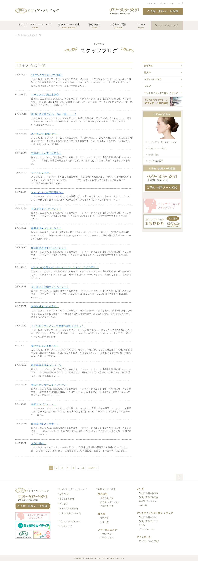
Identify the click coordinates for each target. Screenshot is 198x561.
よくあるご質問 (156, 161)
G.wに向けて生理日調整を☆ (47, 192)
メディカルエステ (153, 79)
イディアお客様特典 (69, 509)
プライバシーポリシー (158, 3)
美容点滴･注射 (107, 498)
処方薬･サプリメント (110, 502)
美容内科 (148, 66)
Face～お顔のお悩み (148, 493)
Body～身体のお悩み (148, 497)
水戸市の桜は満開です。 (45, 133)
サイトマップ (177, 3)
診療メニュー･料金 (157, 148)
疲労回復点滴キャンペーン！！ (49, 247)
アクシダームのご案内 (149, 541)
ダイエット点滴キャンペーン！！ (50, 287)
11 (83, 468)
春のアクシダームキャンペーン (49, 384)
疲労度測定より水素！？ (45, 423)
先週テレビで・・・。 (43, 404)
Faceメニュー (106, 534)
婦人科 (147, 72)
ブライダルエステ (147, 529)
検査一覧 (143, 505)
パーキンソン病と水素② (45, 94)
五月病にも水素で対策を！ (46, 153)
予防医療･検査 (107, 506)
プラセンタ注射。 (41, 172)
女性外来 (104, 518)
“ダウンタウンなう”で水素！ (47, 75)
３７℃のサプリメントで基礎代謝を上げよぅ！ (57, 326)
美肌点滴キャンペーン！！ (46, 228)
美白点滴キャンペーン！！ (46, 208)
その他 (142, 525)
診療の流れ (154, 155)
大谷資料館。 (38, 443)
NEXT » (93, 468)
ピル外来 (104, 522)
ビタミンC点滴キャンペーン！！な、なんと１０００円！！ (65, 267)
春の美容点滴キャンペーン (46, 365)
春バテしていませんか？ (45, 345)
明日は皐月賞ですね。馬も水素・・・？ (54, 114)
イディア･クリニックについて (163, 142)
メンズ (147, 86)
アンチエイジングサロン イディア (161, 93)
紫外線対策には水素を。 (45, 306)
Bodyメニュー (106, 538)
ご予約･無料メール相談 (70, 513)
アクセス (64, 504)
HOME (19, 35)
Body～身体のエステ (148, 521)
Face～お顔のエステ (148, 517)
